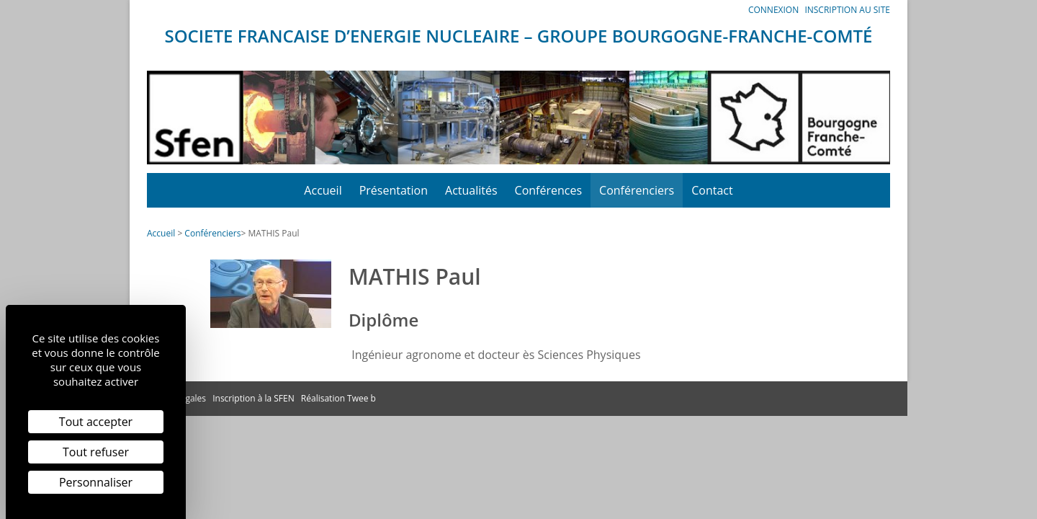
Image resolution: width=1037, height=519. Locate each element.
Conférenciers (636, 190)
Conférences (549, 190)
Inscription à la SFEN (253, 398)
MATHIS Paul (273, 233)
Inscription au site (847, 10)
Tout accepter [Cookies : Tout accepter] (96, 422)
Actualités (471, 190)
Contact (711, 190)
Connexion (773, 10)
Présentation (393, 190)
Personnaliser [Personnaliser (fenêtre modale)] (96, 482)
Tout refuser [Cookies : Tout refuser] (96, 452)
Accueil (322, 190)
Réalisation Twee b (338, 398)
